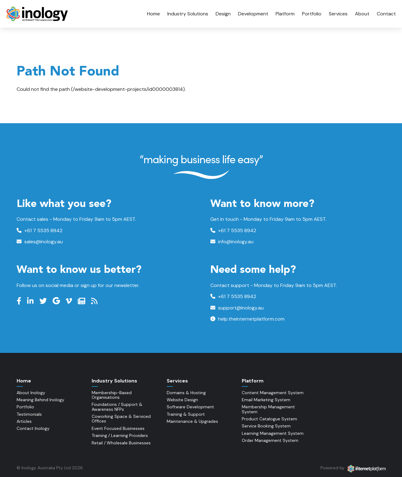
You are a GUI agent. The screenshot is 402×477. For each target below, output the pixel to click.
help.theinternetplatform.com (247, 319)
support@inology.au (237, 308)
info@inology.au (231, 241)
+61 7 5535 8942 (39, 230)
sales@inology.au (40, 241)
